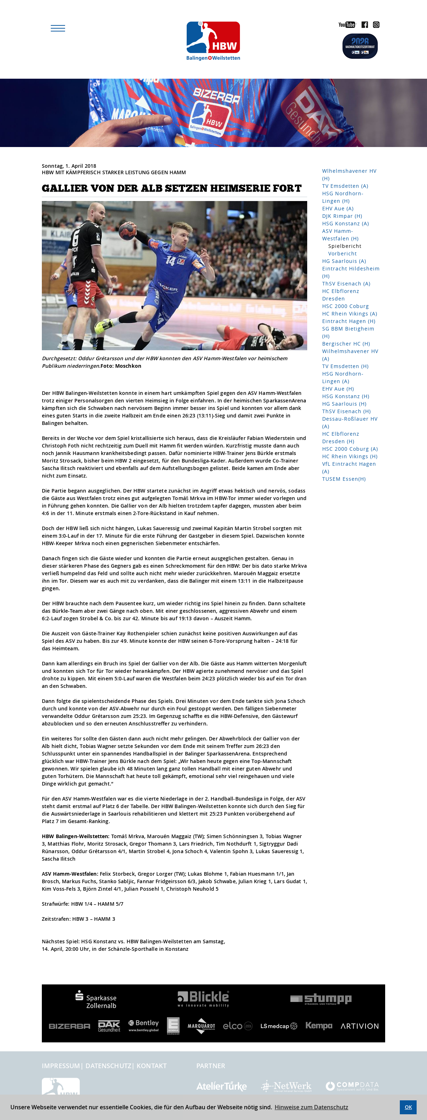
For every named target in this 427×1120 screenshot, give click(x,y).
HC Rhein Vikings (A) (349, 313)
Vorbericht (342, 253)
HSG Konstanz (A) (345, 223)
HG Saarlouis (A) (344, 261)
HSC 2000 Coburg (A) (350, 448)
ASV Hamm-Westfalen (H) (340, 235)
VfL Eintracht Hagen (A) (349, 467)
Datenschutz (108, 1065)
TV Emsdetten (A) (345, 185)
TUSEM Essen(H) (344, 478)
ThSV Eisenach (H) (346, 411)
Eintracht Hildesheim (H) (351, 272)
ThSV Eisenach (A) (346, 283)
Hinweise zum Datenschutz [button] (311, 1107)
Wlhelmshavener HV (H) (349, 174)
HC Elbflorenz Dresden (340, 295)
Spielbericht (345, 246)
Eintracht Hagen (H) (349, 321)
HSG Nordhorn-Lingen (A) (343, 377)
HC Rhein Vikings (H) (350, 456)
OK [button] (408, 1107)
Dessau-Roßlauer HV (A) (350, 422)
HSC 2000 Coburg (345, 306)
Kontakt (152, 1065)
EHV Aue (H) (338, 388)
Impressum (61, 1065)
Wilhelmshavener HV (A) (350, 355)
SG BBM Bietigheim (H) (348, 332)
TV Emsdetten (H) (345, 366)
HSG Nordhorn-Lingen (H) (343, 197)
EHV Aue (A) (338, 208)
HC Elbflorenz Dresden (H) (340, 437)
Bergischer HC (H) (346, 343)
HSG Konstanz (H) (345, 396)
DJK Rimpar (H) (342, 215)
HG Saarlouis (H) (344, 403)
